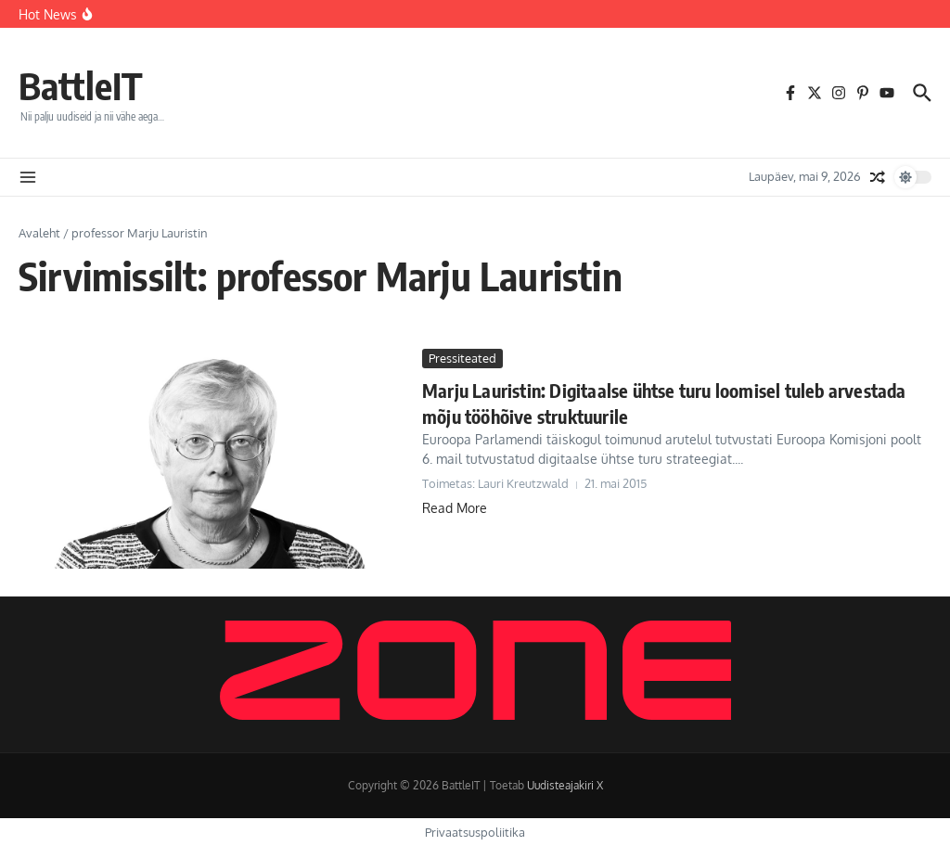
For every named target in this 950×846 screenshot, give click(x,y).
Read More (454, 508)
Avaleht (39, 232)
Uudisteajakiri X (565, 785)
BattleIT (81, 85)
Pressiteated (462, 358)
